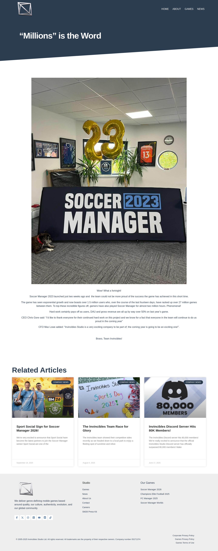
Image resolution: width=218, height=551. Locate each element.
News (201, 9)
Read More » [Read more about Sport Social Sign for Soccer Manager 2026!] (23, 451)
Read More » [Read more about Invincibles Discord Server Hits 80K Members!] (155, 454)
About (177, 9)
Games (189, 9)
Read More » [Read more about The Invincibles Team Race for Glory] (89, 451)
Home (165, 9)
